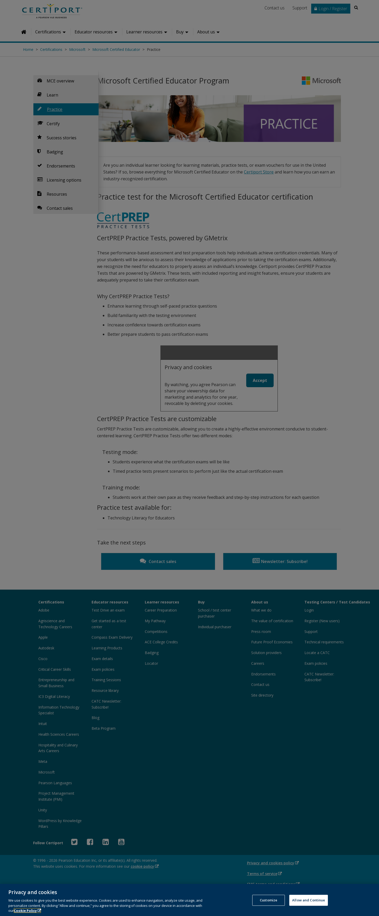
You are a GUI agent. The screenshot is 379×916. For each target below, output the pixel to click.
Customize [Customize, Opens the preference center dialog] (268, 900)
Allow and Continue (308, 900)
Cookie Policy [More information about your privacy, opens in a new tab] (25, 910)
